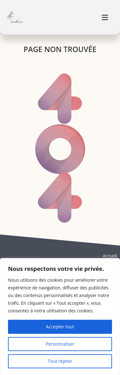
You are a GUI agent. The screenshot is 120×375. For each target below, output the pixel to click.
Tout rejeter (60, 361)
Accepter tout (60, 327)
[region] (60, 316)
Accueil (110, 255)
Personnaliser (60, 344)
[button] (105, 17)
